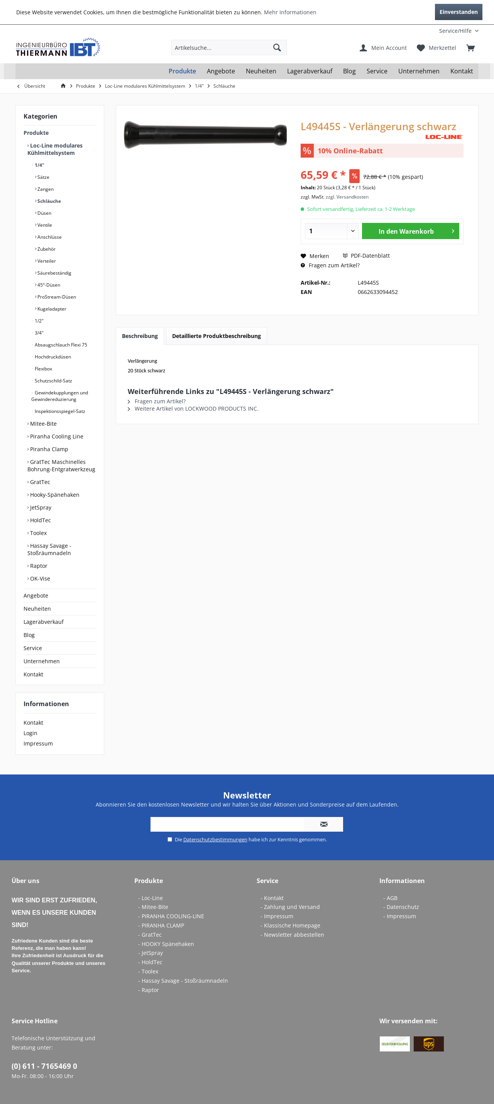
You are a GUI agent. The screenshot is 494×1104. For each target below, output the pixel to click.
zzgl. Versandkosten (347, 197)
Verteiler (46, 261)
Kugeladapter (51, 309)
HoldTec (40, 520)
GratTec (39, 482)
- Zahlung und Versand (290, 906)
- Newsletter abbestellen (292, 934)
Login (30, 733)
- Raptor (148, 990)
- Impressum (277, 916)
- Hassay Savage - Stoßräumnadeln (183, 980)
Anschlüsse (49, 237)
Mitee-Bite (43, 423)
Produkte (36, 132)
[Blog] (349, 71)
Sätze (42, 177)
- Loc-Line (150, 898)
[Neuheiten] (261, 71)
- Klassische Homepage (290, 925)
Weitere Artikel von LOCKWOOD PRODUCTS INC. (193, 408)
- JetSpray (150, 952)
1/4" (39, 165)
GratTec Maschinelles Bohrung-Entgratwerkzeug (61, 465)
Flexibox (43, 368)
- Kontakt (272, 898)
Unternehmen (42, 661)
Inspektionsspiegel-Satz (59, 411)
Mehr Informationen (290, 12)
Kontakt (33, 674)
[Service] (377, 71)
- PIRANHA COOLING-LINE (171, 916)
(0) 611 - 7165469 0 (44, 1066)
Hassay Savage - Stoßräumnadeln (49, 549)
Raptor (38, 565)
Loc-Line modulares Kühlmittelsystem (55, 149)
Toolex (38, 533)
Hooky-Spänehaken (54, 494)
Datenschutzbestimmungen (215, 839)
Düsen (43, 213)
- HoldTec (150, 962)
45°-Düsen (48, 285)
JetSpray (40, 507)
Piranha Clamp (48, 449)
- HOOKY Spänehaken (166, 944)
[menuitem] (427, 31)
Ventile (44, 225)
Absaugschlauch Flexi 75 (60, 344)
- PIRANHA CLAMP (161, 925)
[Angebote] (220, 71)
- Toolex (148, 971)
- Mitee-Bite (153, 906)
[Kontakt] (462, 71)
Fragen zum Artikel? (330, 265)
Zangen (45, 189)
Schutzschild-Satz (53, 380)
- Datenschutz (401, 906)
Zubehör (46, 249)
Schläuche (48, 201)
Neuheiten (37, 608)
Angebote (36, 595)
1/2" (39, 321)
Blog (29, 635)
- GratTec (150, 934)
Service (33, 648)
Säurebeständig (53, 273)
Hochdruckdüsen (52, 356)
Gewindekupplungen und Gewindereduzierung (59, 396)
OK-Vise (39, 578)
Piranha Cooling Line (56, 436)
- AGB (390, 898)
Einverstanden (459, 11)
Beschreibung (140, 336)
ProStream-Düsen (56, 297)
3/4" (39, 333)
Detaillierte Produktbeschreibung (216, 336)
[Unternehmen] (419, 71)
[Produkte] (182, 71)
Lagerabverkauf (44, 621)
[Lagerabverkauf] (310, 71)
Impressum (38, 743)
